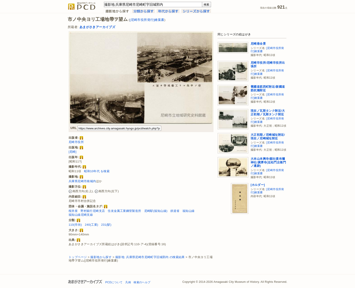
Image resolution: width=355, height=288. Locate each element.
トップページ (78, 257)
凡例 (128, 282)
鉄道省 (175, 211)
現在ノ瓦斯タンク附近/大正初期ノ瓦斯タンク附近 (268, 112)
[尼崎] (73, 151)
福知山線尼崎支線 (81, 214)
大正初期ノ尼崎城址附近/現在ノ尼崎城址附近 (268, 136)
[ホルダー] (258, 184)
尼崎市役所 (76, 142)
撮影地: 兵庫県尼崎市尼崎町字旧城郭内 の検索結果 (150, 257)
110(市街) (75, 224)
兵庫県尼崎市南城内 (82, 181)
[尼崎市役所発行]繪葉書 (147, 20)
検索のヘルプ (142, 282)
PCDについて (113, 282)
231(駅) (106, 224)
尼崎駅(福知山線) (156, 211)
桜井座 (73, 211)
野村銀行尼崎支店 (93, 211)
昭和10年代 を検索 (97, 171)
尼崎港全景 (258, 43)
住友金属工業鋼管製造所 (124, 211)
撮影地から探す (101, 257)
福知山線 (188, 211)
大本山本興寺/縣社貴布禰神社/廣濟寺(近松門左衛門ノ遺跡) (268, 162)
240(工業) (91, 224)
